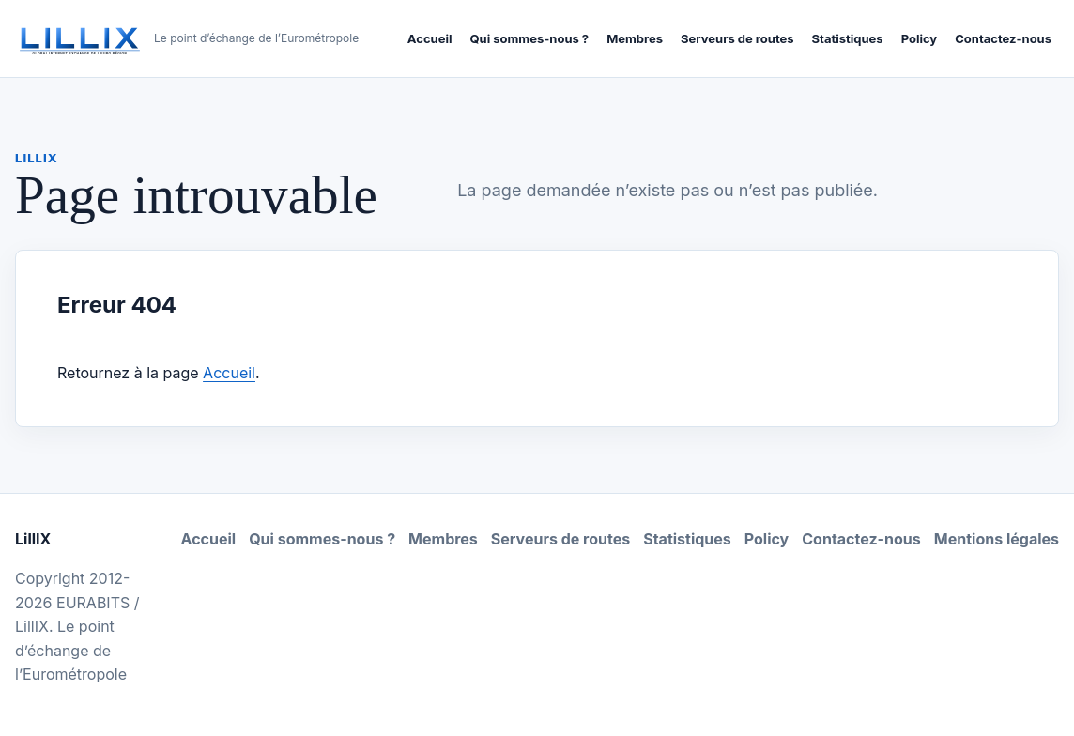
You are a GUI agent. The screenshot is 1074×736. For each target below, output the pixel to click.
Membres (634, 38)
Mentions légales (996, 538)
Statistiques (847, 38)
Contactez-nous (1003, 38)
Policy (919, 38)
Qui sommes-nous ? (529, 38)
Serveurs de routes (737, 38)
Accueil (430, 38)
